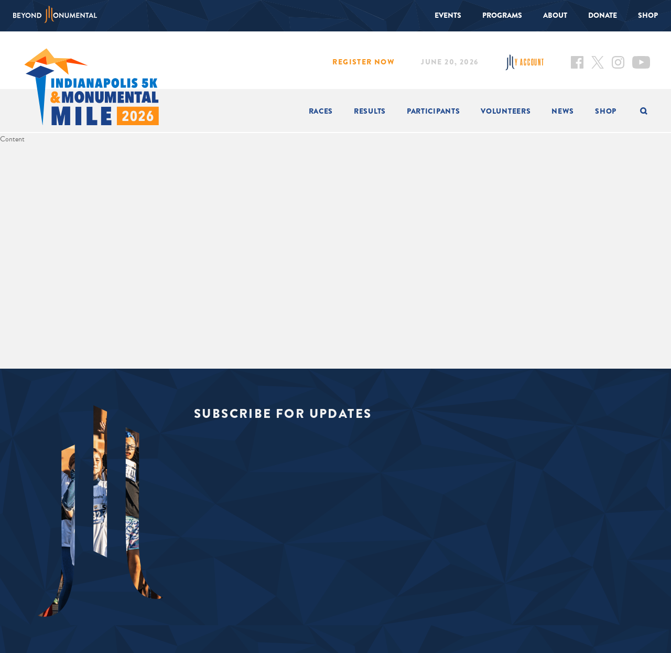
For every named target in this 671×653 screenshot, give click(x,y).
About (555, 15)
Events (448, 15)
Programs (502, 15)
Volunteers (506, 111)
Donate (602, 15)
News (562, 111)
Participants (433, 111)
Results (370, 111)
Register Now (363, 62)
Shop (648, 15)
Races (321, 111)
